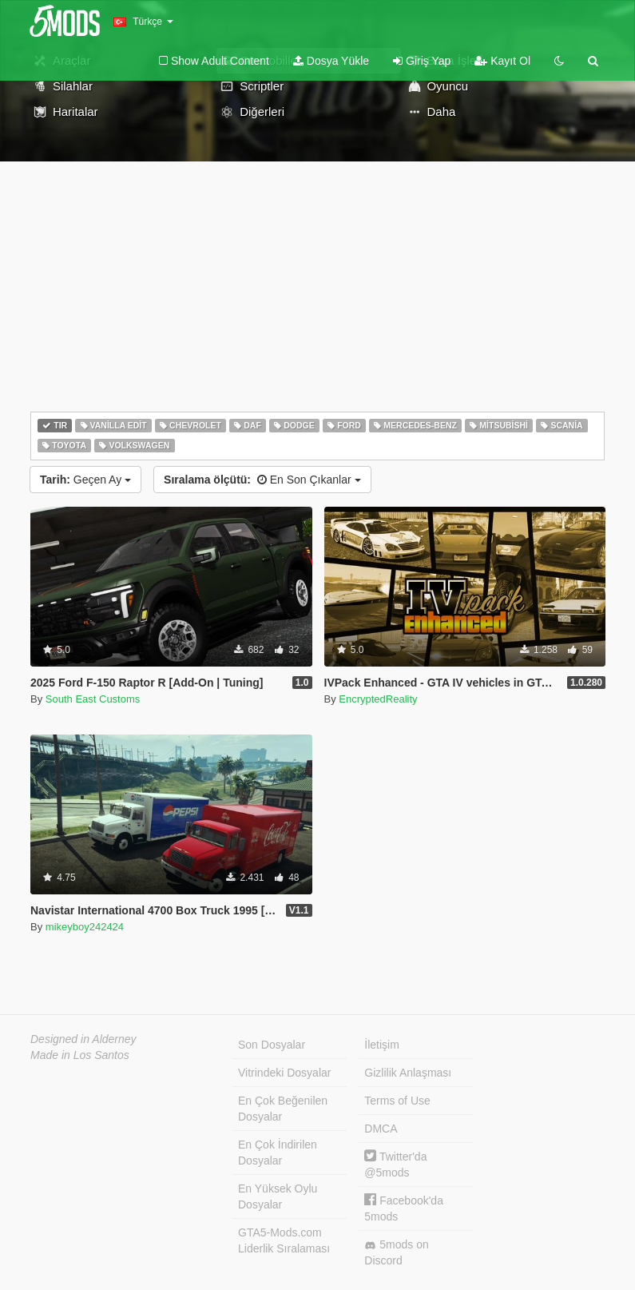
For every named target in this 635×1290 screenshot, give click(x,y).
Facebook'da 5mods (403, 1208)
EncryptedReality (378, 699)
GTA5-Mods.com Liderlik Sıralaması (284, 1240)
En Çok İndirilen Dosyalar (277, 1152)
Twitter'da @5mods (395, 1164)
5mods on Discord (396, 1252)
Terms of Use (397, 1100)
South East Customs (93, 699)
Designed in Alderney (83, 1039)
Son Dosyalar (271, 1044)
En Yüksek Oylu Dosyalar (277, 1196)
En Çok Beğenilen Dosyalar (282, 1108)
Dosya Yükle (331, 60)
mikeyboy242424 (85, 927)
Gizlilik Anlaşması (407, 1072)
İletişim (381, 1044)
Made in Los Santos (79, 1055)
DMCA (380, 1128)
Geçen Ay (85, 479)
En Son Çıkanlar (262, 479)
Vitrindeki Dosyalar (284, 1072)
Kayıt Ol (502, 60)
